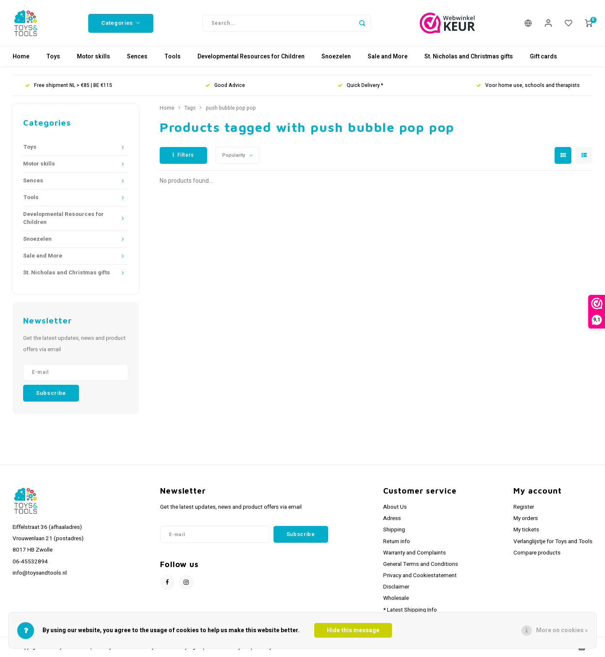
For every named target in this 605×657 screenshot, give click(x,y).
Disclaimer (396, 587)
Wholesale (396, 598)
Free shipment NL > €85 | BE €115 (68, 85)
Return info (396, 541)
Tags (190, 108)
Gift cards (543, 56)
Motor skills (93, 56)
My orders (525, 518)
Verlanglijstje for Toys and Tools (552, 541)
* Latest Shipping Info (410, 610)
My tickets (526, 530)
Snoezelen (336, 56)
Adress (392, 518)
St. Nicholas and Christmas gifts (468, 56)
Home (21, 56)
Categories (120, 23)
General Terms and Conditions (420, 564)
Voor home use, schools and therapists (528, 85)
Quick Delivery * (360, 85)
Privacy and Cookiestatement (420, 575)
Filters (183, 155)
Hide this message (353, 630)
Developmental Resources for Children (251, 56)
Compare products (536, 553)
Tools (172, 56)
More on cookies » (562, 630)
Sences (137, 56)
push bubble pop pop (231, 108)
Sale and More (388, 56)
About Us (395, 507)
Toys (53, 56)
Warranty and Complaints (414, 553)
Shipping (394, 530)
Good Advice (225, 85)
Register (523, 507)
